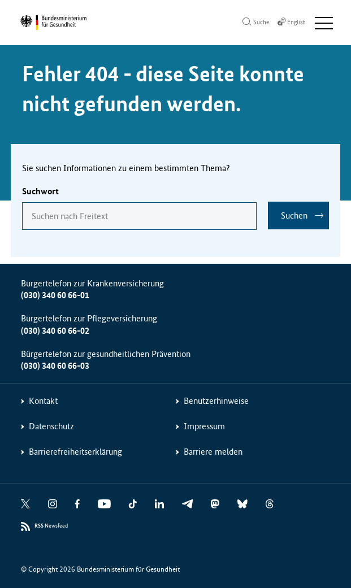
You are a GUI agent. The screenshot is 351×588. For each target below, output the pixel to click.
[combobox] (139, 216)
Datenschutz (51, 426)
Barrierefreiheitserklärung (75, 451)
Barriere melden (213, 451)
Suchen (294, 215)
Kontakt (43, 400)
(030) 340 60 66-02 (55, 330)
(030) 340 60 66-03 (55, 365)
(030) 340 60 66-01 (55, 295)
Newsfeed (51, 526)
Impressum (204, 426)
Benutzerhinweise (216, 400)
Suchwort (40, 191)
